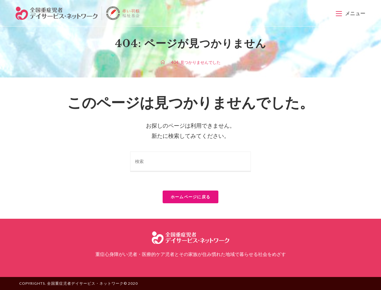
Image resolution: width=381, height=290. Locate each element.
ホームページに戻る (191, 196)
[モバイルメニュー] (351, 13)
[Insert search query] (190, 162)
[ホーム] (163, 62)
